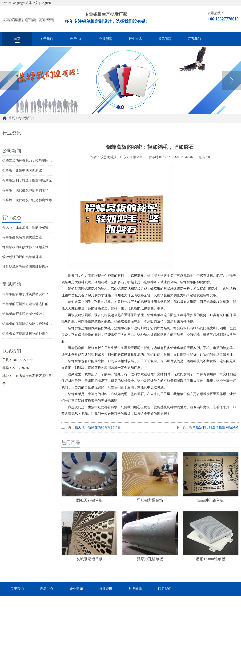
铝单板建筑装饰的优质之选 (22, 237)
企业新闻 (105, 39)
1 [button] (118, 113)
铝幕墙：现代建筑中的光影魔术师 (27, 200)
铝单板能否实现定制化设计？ (23, 314)
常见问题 (164, 39)
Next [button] (231, 86)
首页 (17, 39)
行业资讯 (135, 39)
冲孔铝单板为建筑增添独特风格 (25, 267)
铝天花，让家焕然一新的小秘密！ (27, 227)
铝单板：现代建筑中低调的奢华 (25, 190)
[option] (120, 86)
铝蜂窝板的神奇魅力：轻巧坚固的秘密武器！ (35, 160)
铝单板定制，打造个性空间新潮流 (27, 180)
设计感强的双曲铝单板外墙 (22, 257)
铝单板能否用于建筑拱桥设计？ (25, 294)
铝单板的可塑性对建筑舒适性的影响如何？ (33, 304)
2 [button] (122, 113)
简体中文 (31, 3)
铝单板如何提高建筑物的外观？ (25, 333)
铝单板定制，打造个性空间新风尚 (214, 427)
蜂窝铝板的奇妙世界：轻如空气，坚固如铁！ (35, 247)
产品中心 (76, 39)
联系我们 (194, 39)
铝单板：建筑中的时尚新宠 (22, 170)
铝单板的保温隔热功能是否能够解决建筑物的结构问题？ (43, 324)
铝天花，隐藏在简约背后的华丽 (98, 427)
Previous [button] (9, 86)
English (46, 3)
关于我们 (46, 39)
